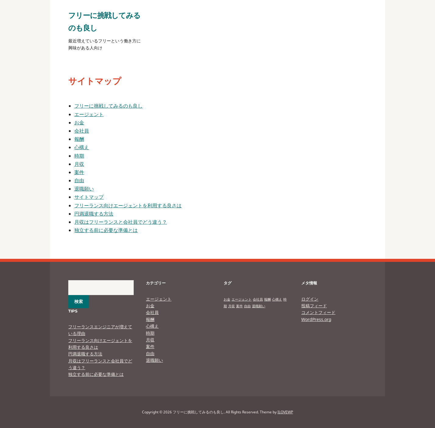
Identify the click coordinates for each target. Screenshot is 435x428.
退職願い (84, 188)
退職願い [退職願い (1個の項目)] (258, 306)
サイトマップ (89, 197)
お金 (79, 122)
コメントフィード (318, 312)
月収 (79, 164)
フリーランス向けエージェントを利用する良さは (128, 205)
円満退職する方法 (93, 213)
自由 (79, 180)
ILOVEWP (285, 412)
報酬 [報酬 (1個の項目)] (267, 299)
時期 (79, 155)
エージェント (89, 114)
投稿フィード (314, 306)
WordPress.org (316, 319)
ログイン (309, 299)
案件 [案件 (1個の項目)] (239, 306)
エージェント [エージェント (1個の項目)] (242, 299)
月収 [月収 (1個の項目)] (231, 306)
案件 (79, 172)
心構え (81, 147)
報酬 (79, 139)
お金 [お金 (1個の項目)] (227, 299)
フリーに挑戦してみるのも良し (108, 105)
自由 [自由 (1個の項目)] (247, 306)
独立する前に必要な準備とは (106, 230)
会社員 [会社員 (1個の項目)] (258, 299)
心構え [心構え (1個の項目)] (277, 299)
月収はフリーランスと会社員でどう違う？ (120, 222)
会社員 (81, 130)
